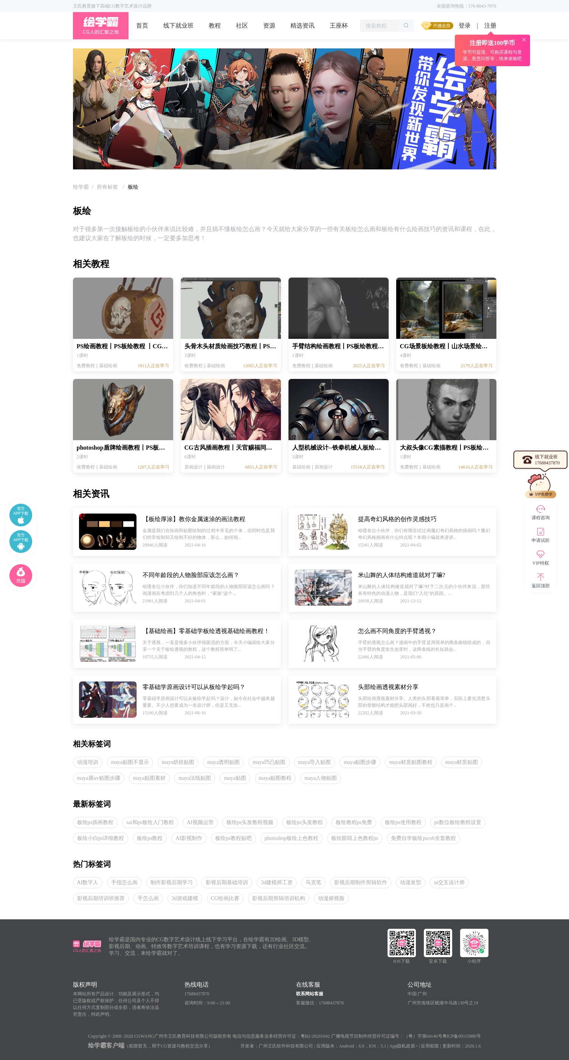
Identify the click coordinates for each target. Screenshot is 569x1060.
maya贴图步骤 (360, 762)
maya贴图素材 (149, 778)
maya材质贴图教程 (410, 762)
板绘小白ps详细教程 (100, 838)
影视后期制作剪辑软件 (360, 882)
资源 (269, 25)
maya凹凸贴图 (269, 762)
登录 (465, 25)
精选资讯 (302, 25)
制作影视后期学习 (171, 882)
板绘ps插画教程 (95, 822)
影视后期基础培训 (227, 882)
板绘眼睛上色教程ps (354, 838)
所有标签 (108, 187)
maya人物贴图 (320, 778)
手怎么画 (148, 898)
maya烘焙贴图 (178, 762)
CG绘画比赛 (225, 898)
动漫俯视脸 (331, 898)
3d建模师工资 (277, 882)
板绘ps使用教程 (403, 822)
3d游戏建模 (185, 898)
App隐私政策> (403, 1046)
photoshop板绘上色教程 (291, 838)
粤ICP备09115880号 (461, 1036)
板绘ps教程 (150, 838)
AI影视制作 (188, 838)
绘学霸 (81, 187)
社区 (242, 25)
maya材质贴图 (461, 762)
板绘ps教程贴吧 (233, 838)
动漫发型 (410, 882)
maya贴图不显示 (130, 762)
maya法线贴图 (194, 778)
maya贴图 (235, 778)
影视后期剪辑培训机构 (278, 898)
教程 (215, 25)
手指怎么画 (124, 882)
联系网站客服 (309, 993)
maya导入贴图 (314, 762)
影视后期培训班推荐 (101, 898)
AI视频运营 (200, 822)
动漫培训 (87, 762)
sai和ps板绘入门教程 (150, 822)
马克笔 (313, 882)
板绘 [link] (133, 187)
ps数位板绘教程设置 (457, 822)
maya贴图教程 (275, 778)
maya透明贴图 (223, 762)
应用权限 (430, 1046)
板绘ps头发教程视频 (249, 822)
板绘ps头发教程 (304, 822)
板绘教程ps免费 (354, 822)
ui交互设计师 (449, 882)
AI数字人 (88, 882)
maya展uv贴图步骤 (98, 778)
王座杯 (339, 25)
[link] (81, 187)
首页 (142, 25)
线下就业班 (178, 25)
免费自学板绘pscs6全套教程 (423, 838)
